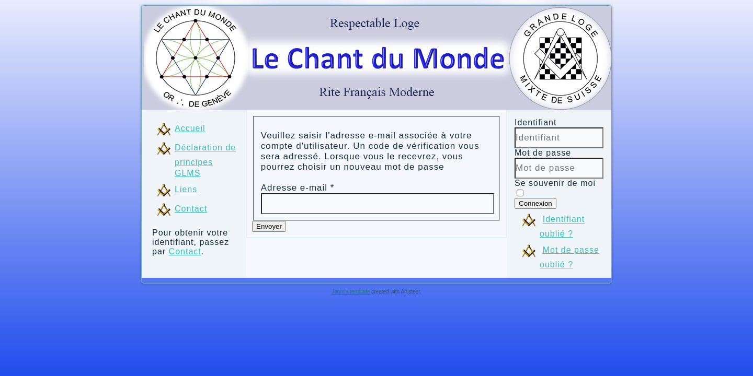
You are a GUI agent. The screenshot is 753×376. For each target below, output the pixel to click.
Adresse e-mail (298, 188)
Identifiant (535, 122)
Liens (186, 189)
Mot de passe (543, 152)
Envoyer (269, 226)
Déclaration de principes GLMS (205, 160)
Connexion (535, 203)
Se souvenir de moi (555, 183)
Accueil (190, 128)
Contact (191, 208)
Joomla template (351, 292)
